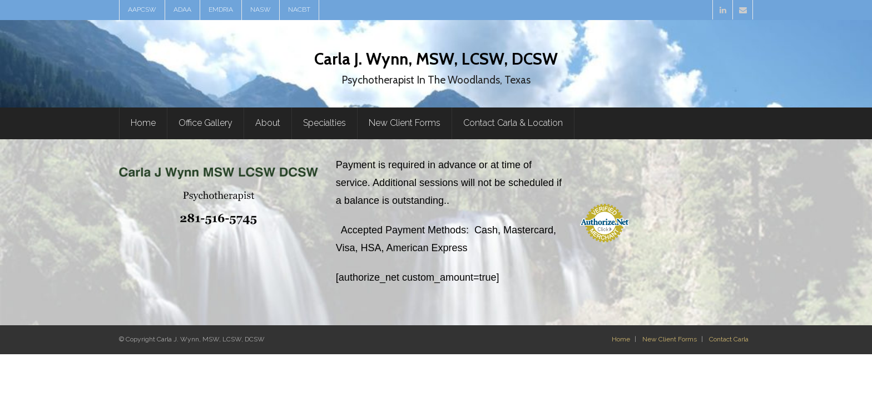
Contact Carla (729, 339)
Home (621, 339)
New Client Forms (669, 339)
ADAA (182, 9)
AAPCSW (142, 9)
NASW (260, 9)
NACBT (299, 9)
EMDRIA (221, 9)
